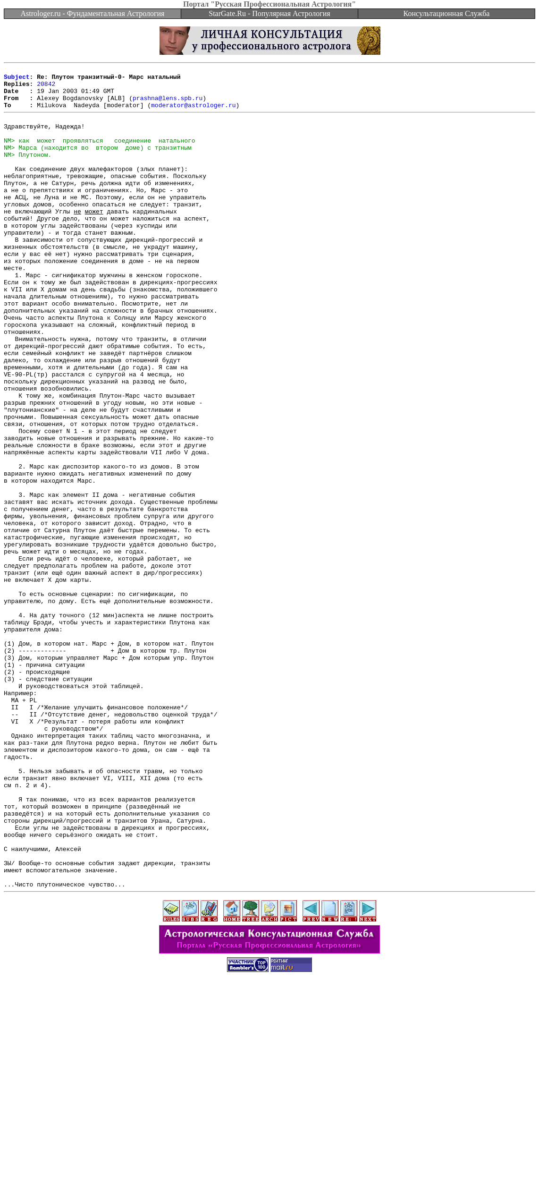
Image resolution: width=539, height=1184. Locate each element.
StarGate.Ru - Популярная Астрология (269, 13)
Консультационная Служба (447, 13)
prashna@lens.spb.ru (167, 105)
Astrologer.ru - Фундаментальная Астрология (93, 13)
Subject (17, 79)
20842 (46, 88)
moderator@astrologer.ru (193, 113)
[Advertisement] (269, 1162)
